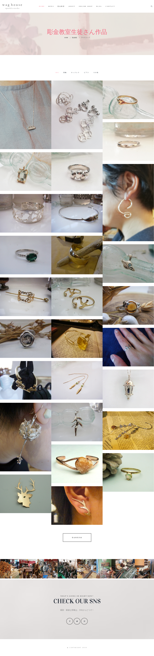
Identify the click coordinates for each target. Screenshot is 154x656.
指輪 (65, 72)
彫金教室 (61, 6)
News (51, 6)
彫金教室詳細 (77, 537)
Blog (99, 6)
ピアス (86, 72)
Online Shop (86, 6)
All (57, 72)
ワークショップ (85, 37)
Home (42, 6)
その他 (95, 72)
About (71, 6)
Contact (110, 6)
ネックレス (75, 72)
